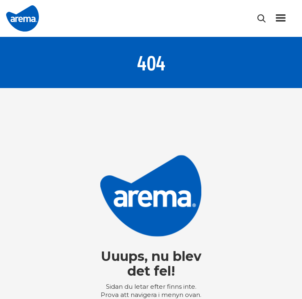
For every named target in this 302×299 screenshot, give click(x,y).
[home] (22, 18)
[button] (281, 18)
